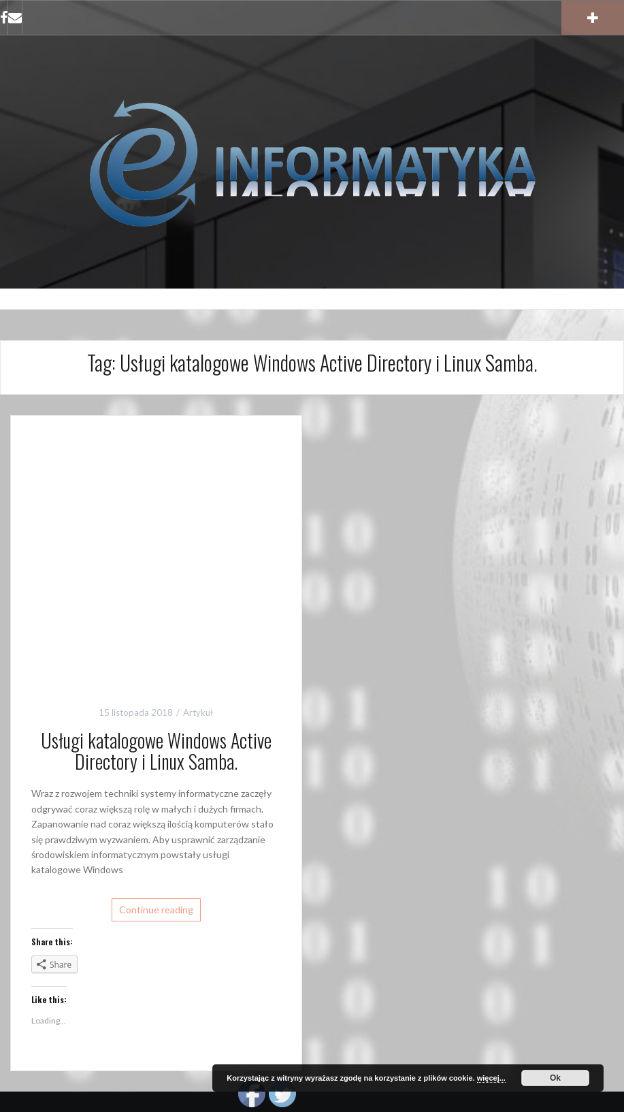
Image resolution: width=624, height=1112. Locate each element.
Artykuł (198, 712)
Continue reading (156, 909)
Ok (555, 1078)
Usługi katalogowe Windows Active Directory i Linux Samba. (156, 750)
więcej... (491, 1078)
